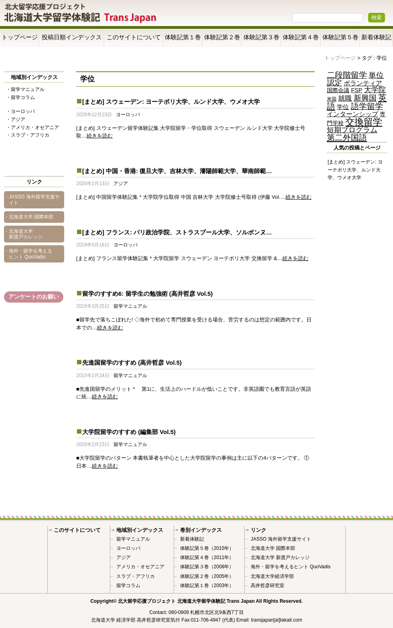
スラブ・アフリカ (135, 576)
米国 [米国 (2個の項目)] (331, 99)
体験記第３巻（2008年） (207, 566)
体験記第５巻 (340, 37)
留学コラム (128, 585)
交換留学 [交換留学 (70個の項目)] (363, 122)
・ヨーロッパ (20, 111)
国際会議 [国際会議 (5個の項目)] (338, 90)
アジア (120, 183)
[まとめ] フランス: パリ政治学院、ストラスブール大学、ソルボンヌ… (177, 232)
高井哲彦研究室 (267, 585)
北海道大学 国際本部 (273, 548)
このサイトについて (134, 37)
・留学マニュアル (25, 89)
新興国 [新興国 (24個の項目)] (365, 98)
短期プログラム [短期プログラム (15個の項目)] (352, 130)
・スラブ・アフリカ (27, 135)
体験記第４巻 (301, 37)
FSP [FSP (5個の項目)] (356, 90)
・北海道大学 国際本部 (28, 217)
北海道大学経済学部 (272, 576)
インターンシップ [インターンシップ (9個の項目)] (352, 113)
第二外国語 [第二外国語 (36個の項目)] (347, 137)
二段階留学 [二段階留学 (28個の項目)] (347, 75)
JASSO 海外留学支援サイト (281, 539)
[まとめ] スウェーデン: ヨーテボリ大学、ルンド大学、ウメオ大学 (171, 101)
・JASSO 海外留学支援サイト (32, 199)
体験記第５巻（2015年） (207, 548)
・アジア (15, 119)
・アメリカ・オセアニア (32, 127)
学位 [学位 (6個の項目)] (343, 107)
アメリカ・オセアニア (140, 566)
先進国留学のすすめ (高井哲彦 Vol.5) (132, 362)
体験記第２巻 (222, 37)
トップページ (20, 37)
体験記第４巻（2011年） (207, 557)
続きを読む (100, 136)
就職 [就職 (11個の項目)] (345, 98)
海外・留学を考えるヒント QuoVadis (290, 566)
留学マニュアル (130, 306)
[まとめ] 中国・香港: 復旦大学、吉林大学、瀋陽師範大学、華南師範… (177, 171)
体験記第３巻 (261, 37)
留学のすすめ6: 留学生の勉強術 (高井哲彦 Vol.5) (147, 293)
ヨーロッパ (128, 114)
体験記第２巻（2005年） (207, 576)
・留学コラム (20, 97)
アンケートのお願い (33, 296)
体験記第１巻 (183, 37)
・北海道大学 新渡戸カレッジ (23, 234)
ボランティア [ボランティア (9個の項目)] (363, 83)
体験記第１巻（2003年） (207, 585)
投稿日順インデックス (72, 37)
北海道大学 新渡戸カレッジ (280, 557)
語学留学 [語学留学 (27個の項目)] (367, 106)
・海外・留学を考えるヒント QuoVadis (28, 253)
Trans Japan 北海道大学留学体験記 (80, 13)
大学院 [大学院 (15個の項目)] (375, 90)
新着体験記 (376, 37)
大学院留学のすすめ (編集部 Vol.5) (129, 431)
